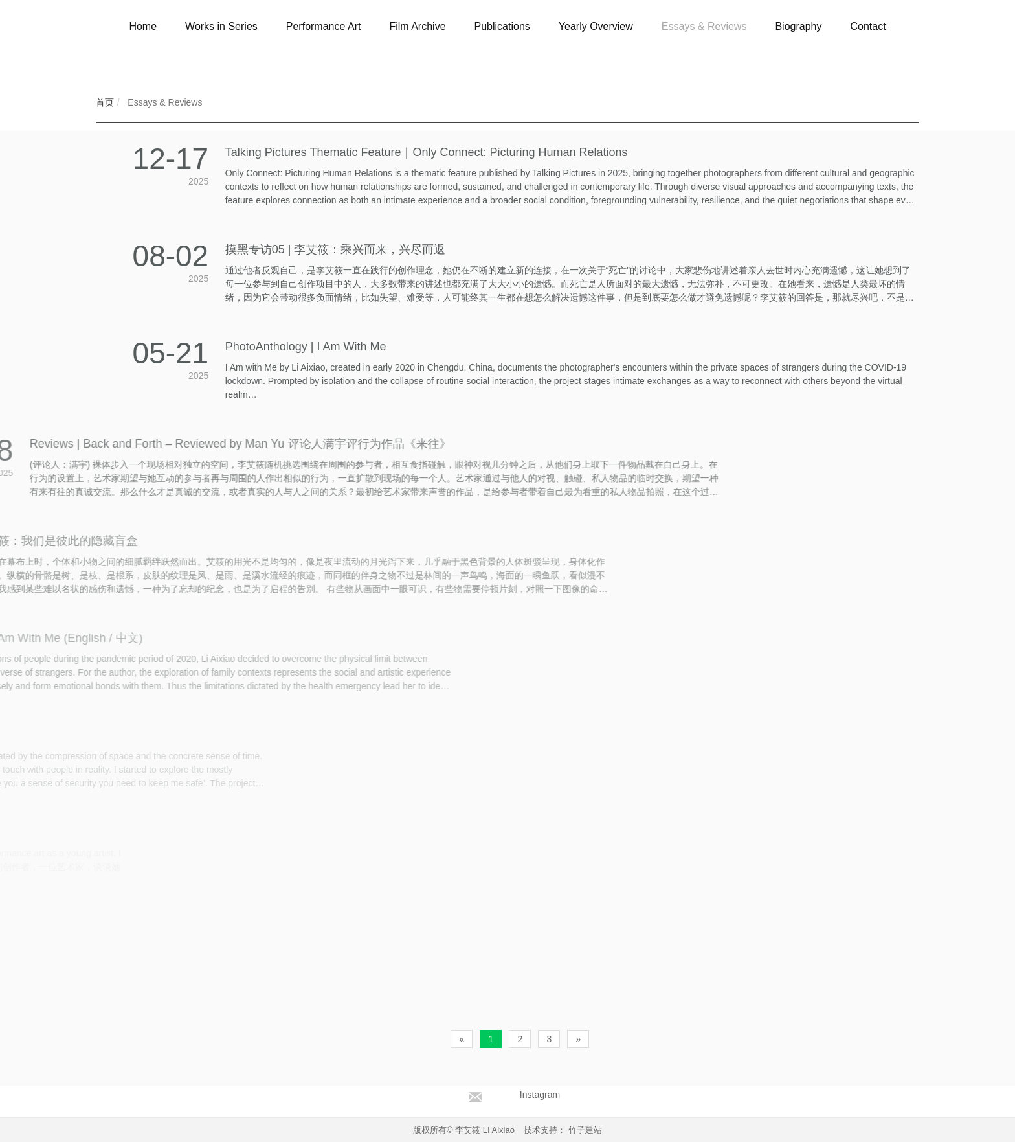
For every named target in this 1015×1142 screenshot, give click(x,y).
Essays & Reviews (163, 102)
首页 (105, 102)
